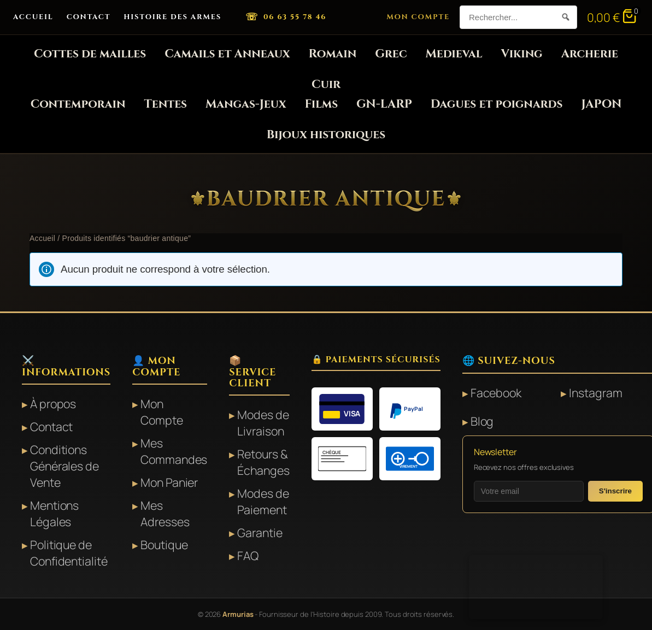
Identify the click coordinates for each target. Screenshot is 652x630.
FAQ (248, 555)
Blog (482, 421)
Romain (333, 54)
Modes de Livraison (263, 423)
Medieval (454, 54)
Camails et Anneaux (227, 54)
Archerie (589, 54)
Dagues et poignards (497, 104)
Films (321, 104)
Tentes (165, 104)
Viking (521, 54)
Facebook (496, 393)
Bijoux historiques (326, 135)
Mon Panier (169, 482)
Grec (391, 54)
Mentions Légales (54, 513)
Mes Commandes (173, 451)
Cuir (326, 84)
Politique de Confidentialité (69, 553)
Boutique (163, 544)
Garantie (259, 532)
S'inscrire (615, 491)
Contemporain (78, 104)
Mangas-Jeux (245, 104)
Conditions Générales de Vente (64, 465)
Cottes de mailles (90, 54)
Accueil (33, 17)
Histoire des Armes (172, 17)
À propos (53, 403)
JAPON (601, 104)
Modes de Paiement (263, 501)
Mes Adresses (164, 513)
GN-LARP (384, 104)
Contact (89, 17)
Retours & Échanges (263, 462)
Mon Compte (418, 17)
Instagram (595, 393)
